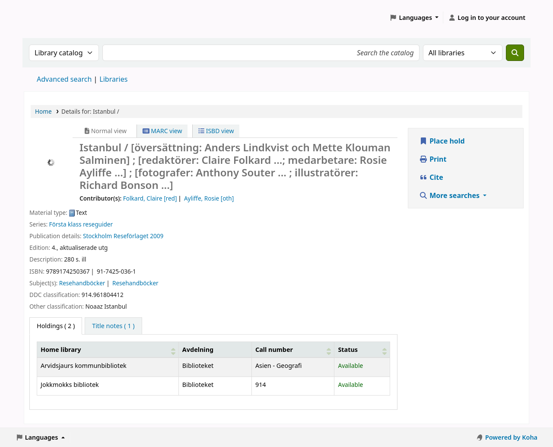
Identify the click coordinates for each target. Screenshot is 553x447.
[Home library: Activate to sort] (108, 349)
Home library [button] (61, 349)
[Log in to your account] (487, 18)
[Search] (515, 53)
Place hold (442, 141)
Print (432, 159)
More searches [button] (450, 195)
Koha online (45, 17)
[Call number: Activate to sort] (292, 349)
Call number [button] (274, 349)
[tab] (113, 326)
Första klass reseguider (81, 224)
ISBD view (216, 131)
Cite (431, 177)
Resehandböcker (82, 283)
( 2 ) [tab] (56, 326)
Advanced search (64, 79)
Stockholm (97, 236)
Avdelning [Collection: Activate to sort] (197, 349)
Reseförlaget (131, 236)
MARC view (162, 131)
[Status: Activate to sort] (362, 349)
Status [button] (348, 349)
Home (43, 111)
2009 (156, 236)
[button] (414, 18)
